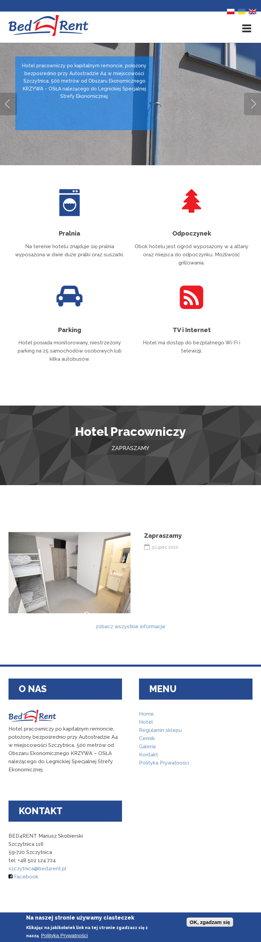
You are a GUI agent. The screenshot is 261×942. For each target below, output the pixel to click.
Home (146, 714)
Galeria (147, 746)
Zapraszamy (163, 535)
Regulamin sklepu (160, 730)
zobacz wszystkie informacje (130, 626)
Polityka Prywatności (164, 763)
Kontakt (148, 755)
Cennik (147, 738)
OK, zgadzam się (210, 922)
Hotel (146, 722)
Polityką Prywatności (64, 935)
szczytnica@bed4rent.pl (37, 869)
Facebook (23, 877)
